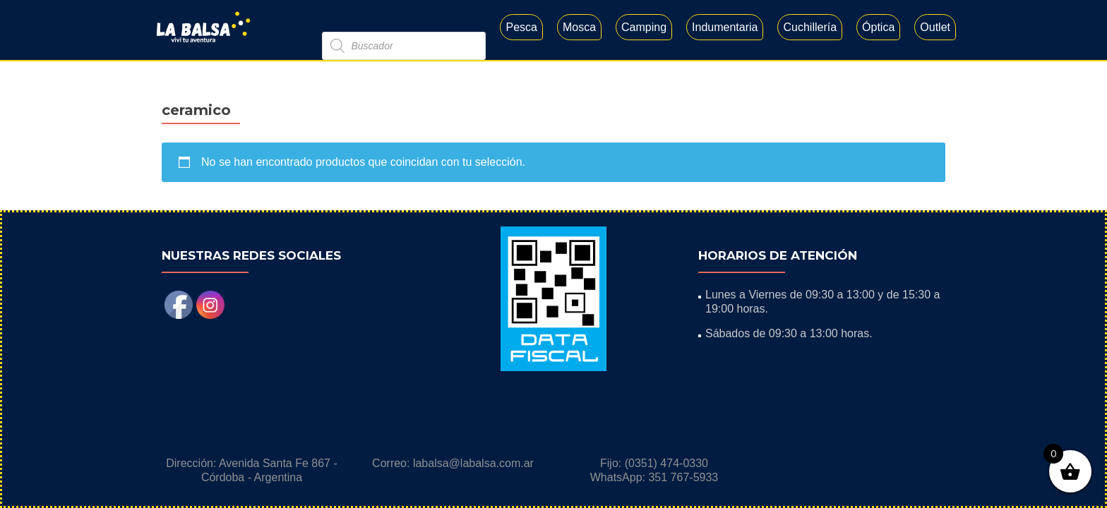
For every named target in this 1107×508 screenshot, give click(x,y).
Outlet (935, 27)
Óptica (878, 27)
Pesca (521, 27)
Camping (643, 27)
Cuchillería (810, 27)
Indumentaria (725, 27)
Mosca (579, 27)
